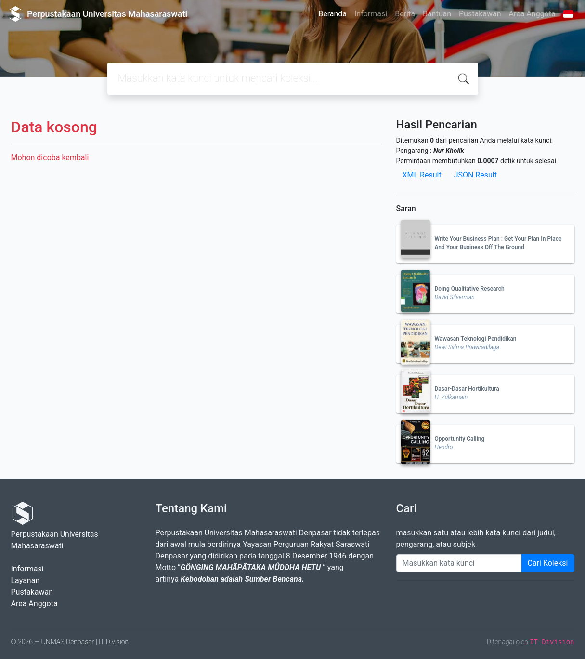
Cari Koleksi (548, 563)
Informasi (370, 13)
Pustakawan (480, 13)
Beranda (332, 13)
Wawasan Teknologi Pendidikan (476, 338)
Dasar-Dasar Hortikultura (467, 388)
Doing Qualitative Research (470, 288)
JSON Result (475, 174)
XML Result (422, 174)
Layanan (25, 580)
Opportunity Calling (460, 438)
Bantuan (437, 13)
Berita (405, 13)
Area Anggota (532, 13)
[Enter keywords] (459, 563)
